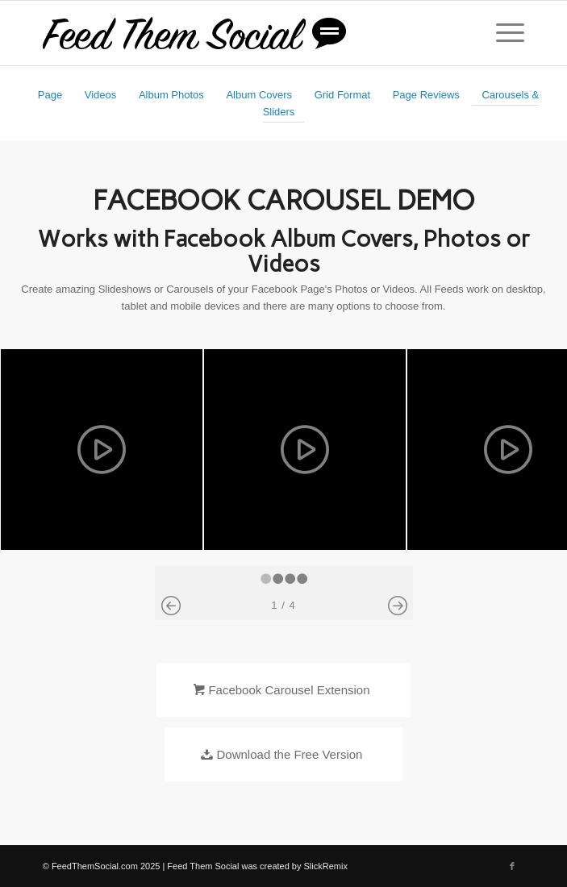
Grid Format (342, 95)
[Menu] (502, 33)
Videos (101, 95)
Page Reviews (426, 95)
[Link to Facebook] (512, 866)
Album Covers (259, 95)
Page (50, 95)
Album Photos (171, 95)
